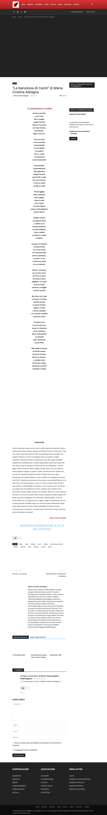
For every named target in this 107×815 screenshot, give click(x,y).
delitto (46, 544)
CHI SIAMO (45, 776)
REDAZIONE (16, 776)
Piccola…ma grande (19, 574)
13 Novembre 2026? (18, 655)
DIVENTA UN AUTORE (77, 789)
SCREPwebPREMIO (19, 786)
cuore (39, 544)
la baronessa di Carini (56, 544)
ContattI (76, 4)
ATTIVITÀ (44, 782)
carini (27, 544)
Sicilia (49, 547)
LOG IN (71, 776)
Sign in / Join (91, 12)
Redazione (67, 4)
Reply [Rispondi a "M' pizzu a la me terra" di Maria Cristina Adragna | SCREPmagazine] (21, 692)
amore (21, 544)
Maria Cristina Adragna (21, 95)
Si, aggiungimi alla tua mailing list (24, 750)
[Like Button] (15, 538)
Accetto (73, 133)
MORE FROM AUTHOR (37, 637)
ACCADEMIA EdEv (47, 779)
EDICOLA (15, 792)
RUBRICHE (16, 779)
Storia (20, 17)
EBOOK (15, 782)
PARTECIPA (45, 789)
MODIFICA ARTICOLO (77, 782)
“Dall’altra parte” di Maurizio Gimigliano (56, 575)
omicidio (22, 547)
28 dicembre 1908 (55, 655)
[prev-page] (13, 661)
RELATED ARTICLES (21, 637)
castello (33, 544)
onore (29, 547)
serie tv (43, 547)
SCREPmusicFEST (18, 789)
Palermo (36, 547)
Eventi (46, 4)
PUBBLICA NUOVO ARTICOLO (80, 779)
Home (23, 4)
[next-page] (17, 661)
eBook (60, 4)
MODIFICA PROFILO (76, 786)
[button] (92, 4)
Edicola (53, 4)
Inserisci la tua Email (78, 114)
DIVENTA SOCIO (46, 786)
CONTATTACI (45, 792)
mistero (15, 547)
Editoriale (38, 4)
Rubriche (30, 4)
